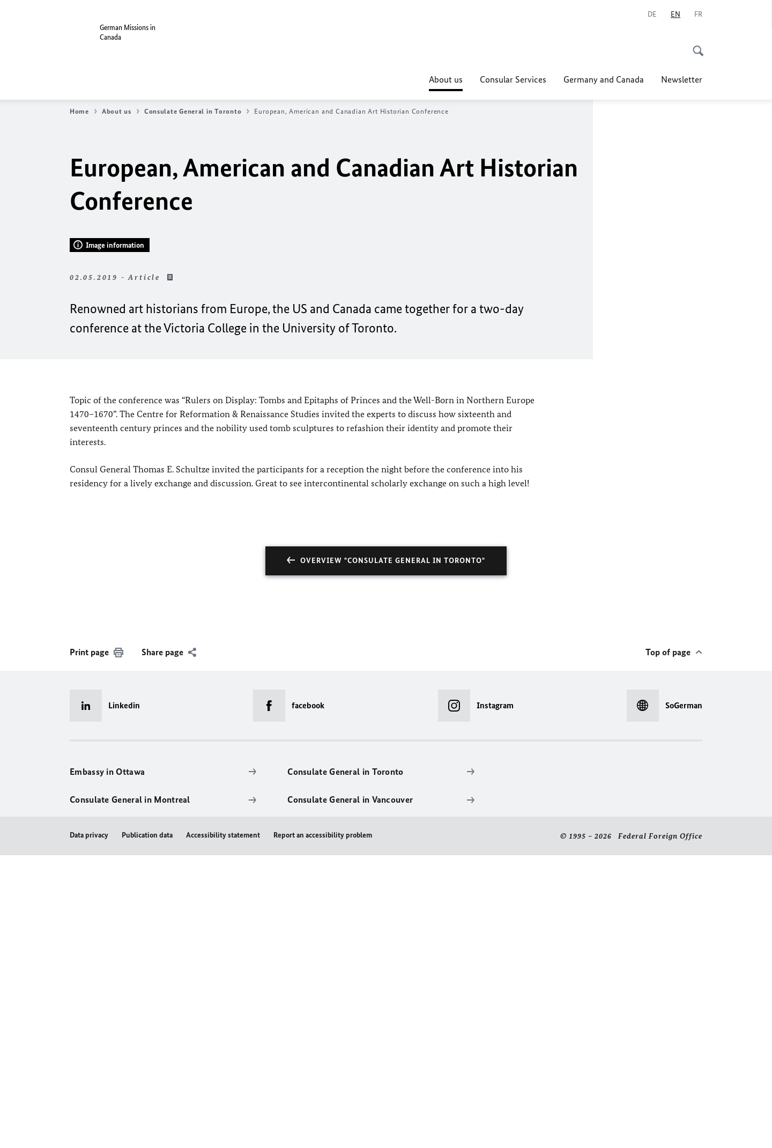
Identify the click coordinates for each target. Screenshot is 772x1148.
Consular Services (513, 79)
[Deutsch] (652, 14)
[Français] (698, 14)
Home (83, 111)
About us (446, 79)
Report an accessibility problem (322, 1127)
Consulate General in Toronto (196, 111)
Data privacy (89, 1127)
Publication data (147, 1127)
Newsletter (681, 79)
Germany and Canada (603, 79)
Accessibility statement (223, 1127)
